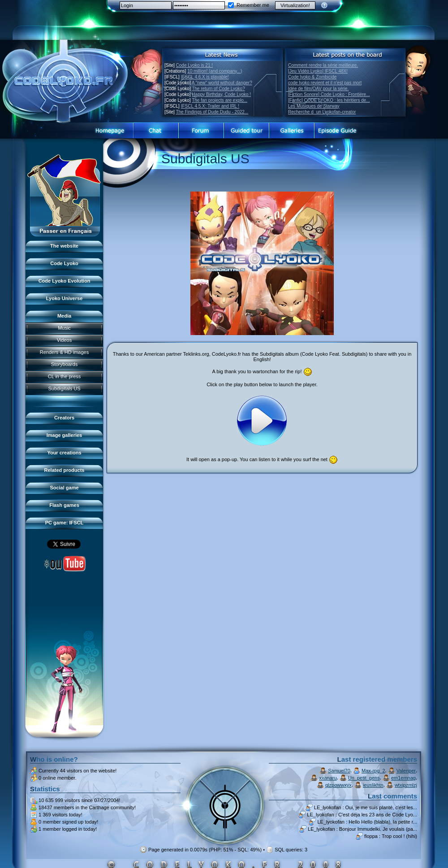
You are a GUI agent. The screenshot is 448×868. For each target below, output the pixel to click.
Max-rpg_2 (373, 770)
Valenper (406, 770)
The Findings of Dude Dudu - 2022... (212, 111)
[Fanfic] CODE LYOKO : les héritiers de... (329, 100)
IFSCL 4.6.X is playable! (205, 76)
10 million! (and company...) (214, 71)
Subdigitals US (64, 388)
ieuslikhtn (373, 785)
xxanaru (327, 778)
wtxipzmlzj (406, 785)
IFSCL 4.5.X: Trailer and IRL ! (210, 106)
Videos (64, 340)
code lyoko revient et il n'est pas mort (325, 82)
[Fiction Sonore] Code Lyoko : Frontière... (329, 94)
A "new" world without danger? (222, 82)
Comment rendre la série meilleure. (323, 65)
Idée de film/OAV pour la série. (318, 88)
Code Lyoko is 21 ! (194, 65)
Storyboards (64, 364)
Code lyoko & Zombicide (312, 76)
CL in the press (64, 376)
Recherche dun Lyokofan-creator (322, 111)
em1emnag (403, 778)
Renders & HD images (64, 352)
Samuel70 (339, 770)
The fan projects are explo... (219, 100)
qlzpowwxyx (338, 785)
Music (64, 328)
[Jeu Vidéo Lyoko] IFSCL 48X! (318, 71)
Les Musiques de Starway (314, 106)
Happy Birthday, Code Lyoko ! (221, 94)
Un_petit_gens (364, 778)
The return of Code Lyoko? (218, 88)
